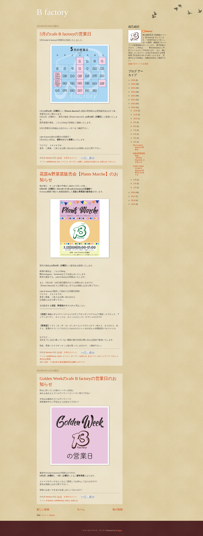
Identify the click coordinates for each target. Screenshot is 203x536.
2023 (133, 92)
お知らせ (103, 162)
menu (59, 356)
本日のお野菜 (45, 359)
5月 (135, 138)
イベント (64, 162)
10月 (135, 118)
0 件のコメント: (71, 158)
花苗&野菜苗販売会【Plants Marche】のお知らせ (139, 157)
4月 (135, 142)
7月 (135, 130)
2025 (133, 84)
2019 (133, 107)
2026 (133, 80)
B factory (52, 12)
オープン (73, 162)
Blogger (119, 530)
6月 (135, 134)
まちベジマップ (103, 356)
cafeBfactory (51, 162)
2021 (133, 100)
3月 (135, 180)
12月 (135, 111)
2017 (133, 196)
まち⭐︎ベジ (92, 356)
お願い (80, 162)
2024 (133, 88)
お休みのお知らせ (91, 162)
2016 (133, 200)
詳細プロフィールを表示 (138, 64)
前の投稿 (117, 509)
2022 (133, 96)
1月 (135, 187)
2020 (133, 104)
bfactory (148, 31)
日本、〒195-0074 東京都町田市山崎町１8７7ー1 (64, 362)
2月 (135, 183)
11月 (135, 115)
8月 (135, 126)
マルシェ (111, 162)
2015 (133, 204)
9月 (135, 122)
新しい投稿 (43, 509)
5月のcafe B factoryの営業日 (65, 34)
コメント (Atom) (48, 515)
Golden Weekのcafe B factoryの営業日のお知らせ (138, 170)
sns (58, 162)
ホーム (81, 509)
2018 (133, 192)
